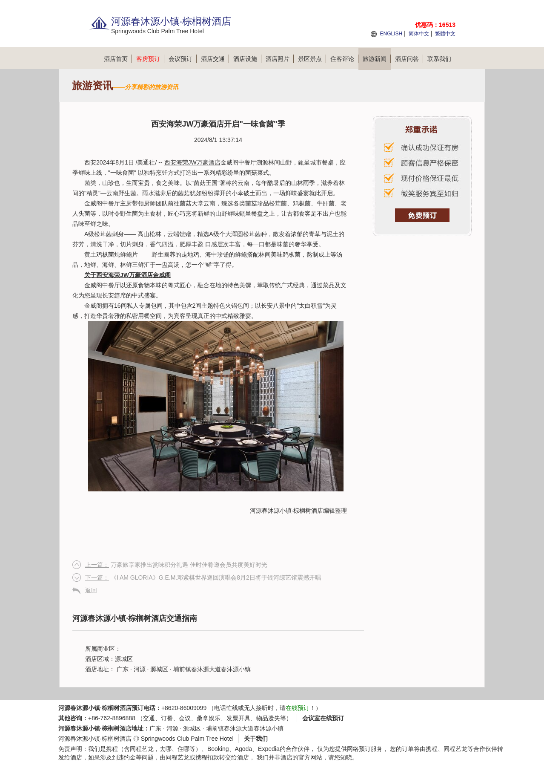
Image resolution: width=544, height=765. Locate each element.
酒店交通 (215, 59)
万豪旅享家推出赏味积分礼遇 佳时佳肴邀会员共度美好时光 (176, 564)
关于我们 (256, 738)
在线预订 (297, 707)
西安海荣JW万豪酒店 (192, 162)
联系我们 (439, 58)
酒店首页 (118, 59)
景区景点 (312, 59)
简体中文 (419, 34)
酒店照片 (280, 59)
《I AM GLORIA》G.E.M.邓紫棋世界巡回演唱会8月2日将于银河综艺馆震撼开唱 (203, 577)
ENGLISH (391, 34)
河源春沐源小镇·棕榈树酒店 (286, 510)
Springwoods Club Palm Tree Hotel (187, 738)
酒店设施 (247, 59)
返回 (91, 590)
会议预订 (183, 59)
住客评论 (344, 59)
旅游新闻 (377, 59)
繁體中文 (445, 34)
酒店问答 (409, 59)
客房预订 (150, 59)
